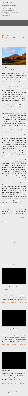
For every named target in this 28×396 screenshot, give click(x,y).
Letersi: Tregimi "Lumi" (10, 329)
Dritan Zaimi (8, 2)
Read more (23, 302)
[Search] (22, 3)
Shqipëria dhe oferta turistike (12, 287)
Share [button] (22, 217)
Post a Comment (11, 302)
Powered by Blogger (14, 391)
